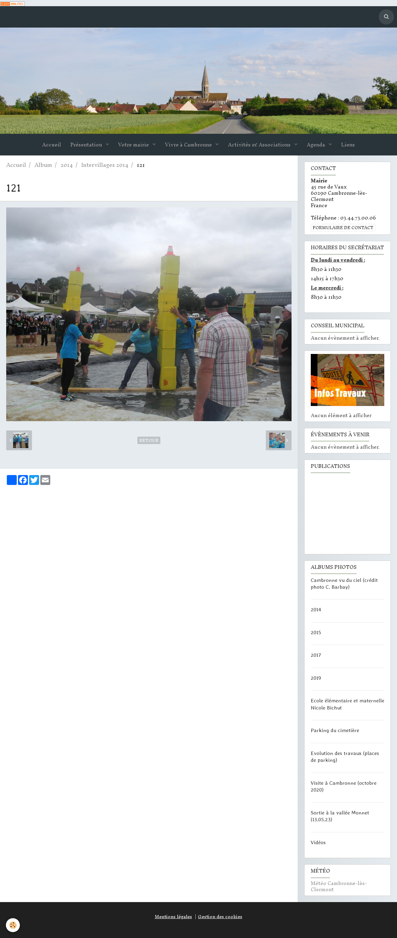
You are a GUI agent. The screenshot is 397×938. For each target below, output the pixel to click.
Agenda (316, 145)
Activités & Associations (260, 145)
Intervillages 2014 (104, 165)
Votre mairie (134, 145)
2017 (316, 655)
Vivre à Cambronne (189, 145)
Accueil (51, 145)
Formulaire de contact (343, 228)
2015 (316, 632)
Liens (348, 145)
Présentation (86, 145)
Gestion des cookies (220, 917)
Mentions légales (173, 917)
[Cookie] (13, 925)
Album (43, 165)
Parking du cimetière (335, 730)
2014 (66, 165)
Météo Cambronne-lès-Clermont (339, 886)
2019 (316, 678)
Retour (148, 440)
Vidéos (318, 842)
